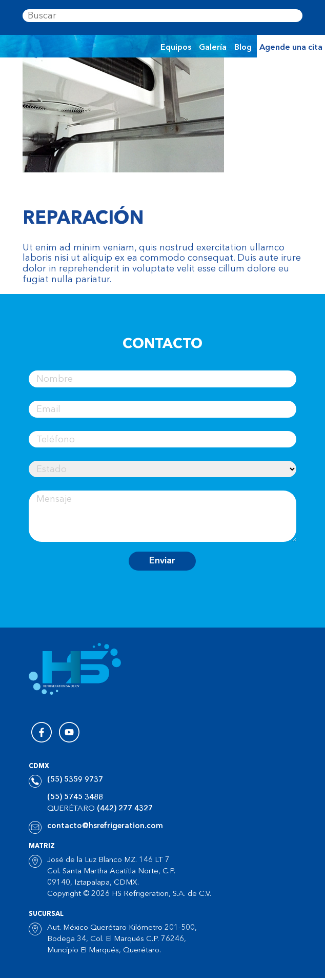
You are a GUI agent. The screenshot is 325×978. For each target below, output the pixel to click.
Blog (243, 48)
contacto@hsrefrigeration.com (105, 826)
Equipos (175, 48)
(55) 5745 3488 (75, 797)
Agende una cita (290, 48)
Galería (213, 48)
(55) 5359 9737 (75, 780)
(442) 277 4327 (125, 809)
